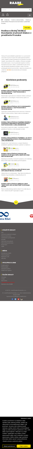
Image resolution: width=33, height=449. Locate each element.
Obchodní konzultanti (7, 246)
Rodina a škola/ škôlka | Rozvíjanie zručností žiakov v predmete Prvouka (16, 21)
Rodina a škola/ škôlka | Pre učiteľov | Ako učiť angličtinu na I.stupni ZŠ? (15, 175)
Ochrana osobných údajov (8, 239)
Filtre (27, 28)
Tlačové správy (5, 260)
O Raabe (3, 282)
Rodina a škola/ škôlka (18, 20)
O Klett (3, 284)
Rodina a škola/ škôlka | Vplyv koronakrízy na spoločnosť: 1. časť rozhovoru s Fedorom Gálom (16, 97)
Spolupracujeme (5, 273)
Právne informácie (6, 241)
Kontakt (3, 244)
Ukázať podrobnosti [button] (9, 446)
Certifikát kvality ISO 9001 (8, 287)
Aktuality (3, 263)
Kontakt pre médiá (6, 258)
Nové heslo (4, 249)
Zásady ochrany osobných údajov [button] (12, 441)
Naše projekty (4, 272)
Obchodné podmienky (7, 248)
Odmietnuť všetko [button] (26, 418)
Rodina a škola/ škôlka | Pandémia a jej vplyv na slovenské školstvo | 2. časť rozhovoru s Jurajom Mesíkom (16, 144)
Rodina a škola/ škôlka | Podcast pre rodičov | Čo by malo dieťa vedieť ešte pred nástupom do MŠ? (15, 160)
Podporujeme (4, 270)
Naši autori (4, 285)
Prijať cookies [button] (24, 446)
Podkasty (7, 20)
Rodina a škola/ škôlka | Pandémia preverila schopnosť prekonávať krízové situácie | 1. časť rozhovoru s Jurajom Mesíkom (16, 128)
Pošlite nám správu (6, 275)
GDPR (2, 251)
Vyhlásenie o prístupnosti (8, 242)
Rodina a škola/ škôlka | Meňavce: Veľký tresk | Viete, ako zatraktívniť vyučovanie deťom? (15, 190)
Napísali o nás (5, 261)
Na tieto (9, 75)
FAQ (2, 237)
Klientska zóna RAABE (7, 289)
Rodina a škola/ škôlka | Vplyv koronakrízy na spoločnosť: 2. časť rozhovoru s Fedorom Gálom (16, 112)
